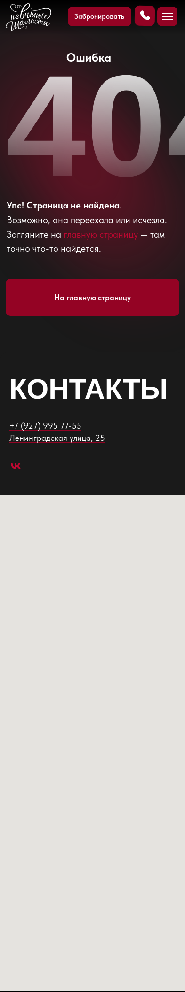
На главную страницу (92, 297)
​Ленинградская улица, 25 (57, 438)
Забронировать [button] (99, 16)
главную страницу (101, 234)
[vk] (16, 466)
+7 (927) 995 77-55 (45, 426)
